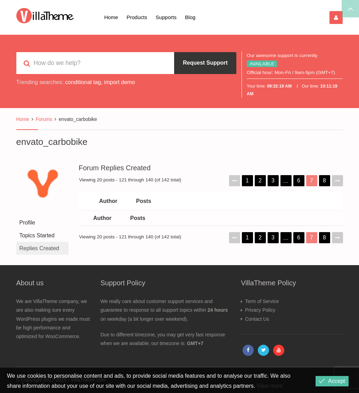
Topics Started (37, 235)
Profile (27, 223)
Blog (190, 17)
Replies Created (39, 248)
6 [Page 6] (298, 180)
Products (137, 17)
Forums (44, 119)
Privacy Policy (260, 310)
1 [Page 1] (247, 180)
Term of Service (262, 301)
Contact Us (257, 319)
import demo (119, 82)
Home (111, 17)
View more (270, 386)
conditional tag (83, 82)
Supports (166, 17)
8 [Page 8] (324, 180)
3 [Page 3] (273, 180)
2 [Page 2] (260, 180)
